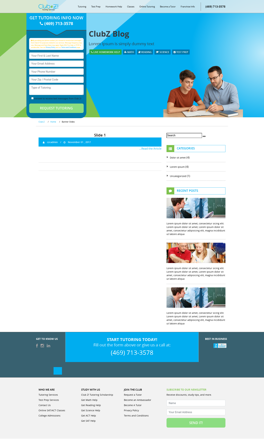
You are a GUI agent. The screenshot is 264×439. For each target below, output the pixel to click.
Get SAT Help (88, 421)
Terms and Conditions (68, 47)
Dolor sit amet (178, 157)
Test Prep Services (49, 400)
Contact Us (45, 405)
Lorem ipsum (177, 167)
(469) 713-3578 (215, 7)
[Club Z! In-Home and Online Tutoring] (48, 7)
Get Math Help (89, 400)
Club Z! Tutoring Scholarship (97, 395)
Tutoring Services (48, 395)
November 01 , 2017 (77, 142)
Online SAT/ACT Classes (52, 410)
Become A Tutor (133, 405)
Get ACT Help (88, 415)
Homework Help (114, 6)
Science (162, 52)
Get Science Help (90, 410)
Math (129, 52)
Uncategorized (178, 176)
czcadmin (50, 142)
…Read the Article (150, 149)
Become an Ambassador (137, 400)
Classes (130, 6)
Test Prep (96, 6)
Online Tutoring (147, 6)
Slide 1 (100, 135)
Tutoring (82, 6)
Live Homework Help (105, 52)
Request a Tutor (133, 395)
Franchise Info (188, 6)
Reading (145, 52)
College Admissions (49, 415)
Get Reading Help (91, 405)
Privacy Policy (50, 47)
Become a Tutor (168, 6)
